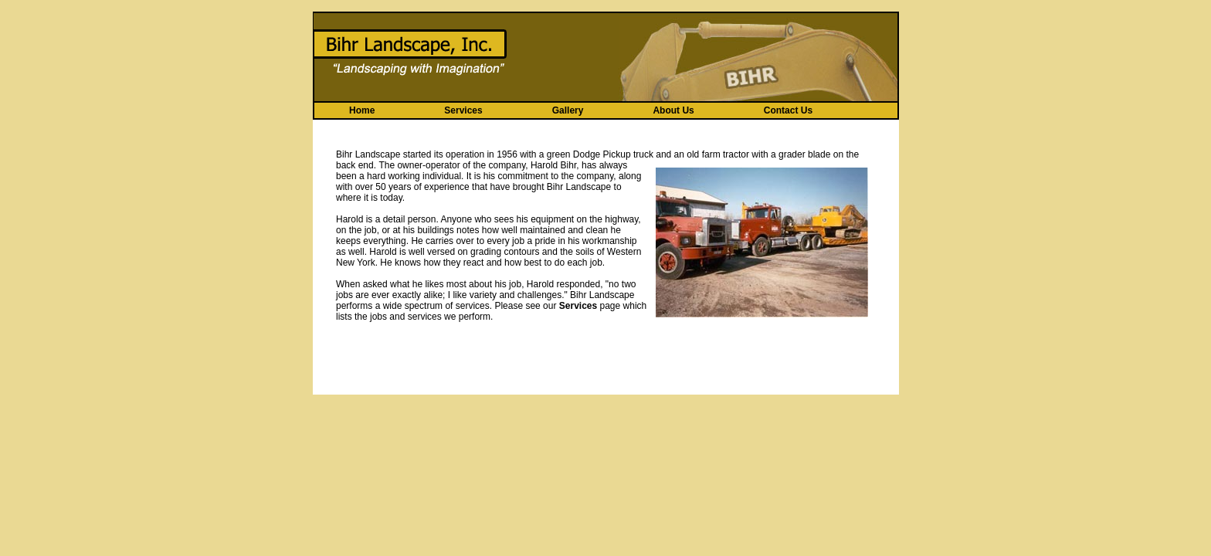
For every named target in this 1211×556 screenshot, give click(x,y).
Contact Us (788, 110)
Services (463, 110)
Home (362, 110)
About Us (673, 110)
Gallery (568, 110)
